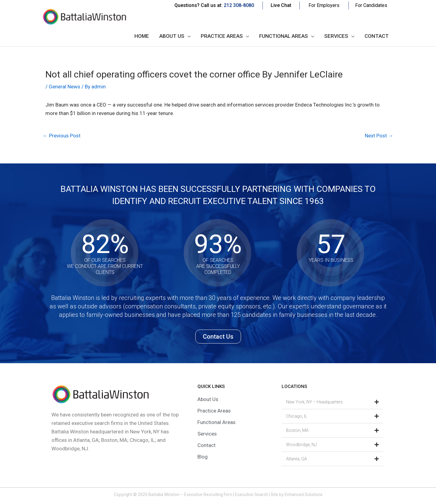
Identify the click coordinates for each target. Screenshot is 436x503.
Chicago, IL (296, 416)
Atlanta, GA (296, 458)
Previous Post (62, 136)
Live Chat (281, 5)
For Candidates (371, 5)
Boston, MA (297, 430)
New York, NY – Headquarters (314, 401)
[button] (332, 402)
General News (64, 87)
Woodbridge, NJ (301, 444)
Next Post (379, 136)
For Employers (324, 5)
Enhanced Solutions (303, 494)
